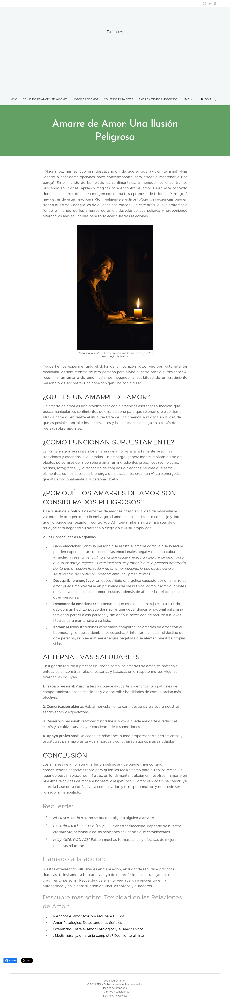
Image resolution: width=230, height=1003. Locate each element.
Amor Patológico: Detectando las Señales (87, 923)
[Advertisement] (115, 62)
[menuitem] (16, 99)
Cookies (122, 995)
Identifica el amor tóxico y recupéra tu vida (88, 916)
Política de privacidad (115, 988)
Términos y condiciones (115, 991)
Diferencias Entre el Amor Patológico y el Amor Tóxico (98, 929)
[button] (207, 99)
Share (10, 960)
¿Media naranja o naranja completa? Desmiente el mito (98, 935)
